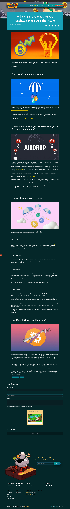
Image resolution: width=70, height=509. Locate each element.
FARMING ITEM (10, 498)
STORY (8, 488)
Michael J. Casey (19, 169)
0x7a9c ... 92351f (14, 1)
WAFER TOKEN (10, 485)
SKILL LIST (9, 496)
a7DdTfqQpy (33, 492)
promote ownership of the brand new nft (19, 110)
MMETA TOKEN (10, 483)
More (52, 6)
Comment (8, 398)
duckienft (33, 488)
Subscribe (57, 463)
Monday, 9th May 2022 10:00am (16, 24)
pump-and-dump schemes (30, 176)
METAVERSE (9, 492)
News (35, 6)
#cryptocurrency (15, 377)
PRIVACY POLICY (49, 488)
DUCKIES (18, 485)
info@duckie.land (32, 485)
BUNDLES (18, 492)
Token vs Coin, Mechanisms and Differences (28, 118)
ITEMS (17, 490)
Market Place (47, 6)
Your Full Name (10, 387)
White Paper (40, 6)
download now (59, 6)
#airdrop (22, 377)
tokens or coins (39, 113)
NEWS (8, 494)
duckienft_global (38, 490)
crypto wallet (56, 244)
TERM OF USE (49, 485)
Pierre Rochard (48, 175)
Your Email (9, 392)
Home (31, 6)
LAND (8, 490)
